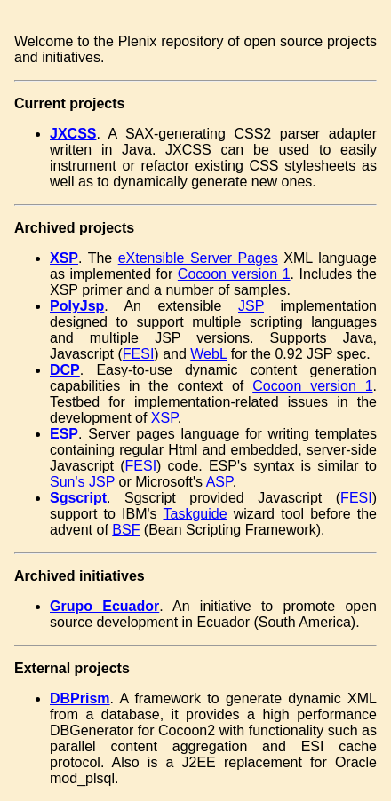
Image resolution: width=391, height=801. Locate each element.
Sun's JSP (82, 481)
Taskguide (195, 513)
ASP (219, 481)
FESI (139, 353)
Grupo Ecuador (104, 606)
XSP (64, 258)
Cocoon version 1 (234, 274)
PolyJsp (77, 305)
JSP (251, 305)
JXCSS (73, 133)
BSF (126, 529)
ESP (64, 433)
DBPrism (80, 698)
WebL (208, 353)
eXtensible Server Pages (198, 258)
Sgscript (78, 497)
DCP (65, 369)
